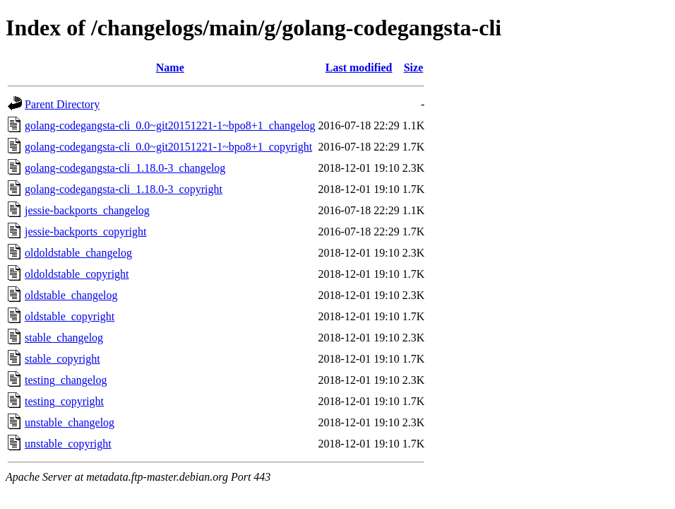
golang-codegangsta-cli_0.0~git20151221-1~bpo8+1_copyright (168, 147)
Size (414, 68)
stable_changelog (64, 338)
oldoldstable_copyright (77, 274)
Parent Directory (62, 104)
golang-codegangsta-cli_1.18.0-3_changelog (125, 168)
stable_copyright (62, 359)
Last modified (359, 68)
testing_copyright (64, 401)
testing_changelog (66, 380)
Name (170, 68)
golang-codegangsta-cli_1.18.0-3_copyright (123, 189)
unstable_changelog (69, 422)
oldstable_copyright (69, 316)
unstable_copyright (68, 444)
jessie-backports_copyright (85, 232)
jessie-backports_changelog (87, 210)
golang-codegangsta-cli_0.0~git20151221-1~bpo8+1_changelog (170, 125)
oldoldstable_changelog (78, 253)
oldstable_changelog (71, 295)
